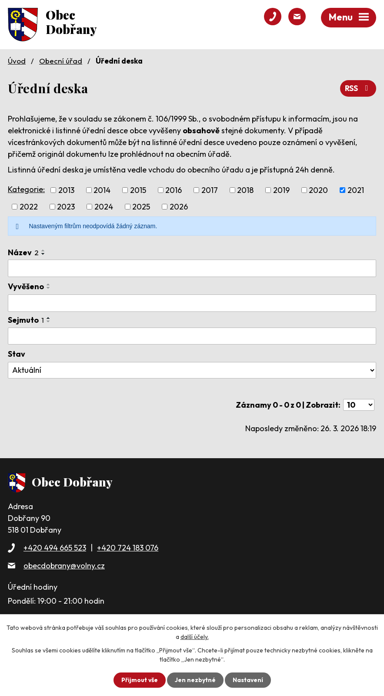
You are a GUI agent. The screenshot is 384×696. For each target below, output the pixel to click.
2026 (179, 207)
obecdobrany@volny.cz (64, 566)
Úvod (17, 60)
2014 (101, 190)
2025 (141, 207)
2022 (29, 207)
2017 (209, 190)
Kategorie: (26, 189)
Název (23, 252)
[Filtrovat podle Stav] (192, 370)
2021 (355, 190)
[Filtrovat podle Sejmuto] (192, 336)
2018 (245, 190)
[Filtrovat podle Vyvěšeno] (192, 303)
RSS (358, 88)
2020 (318, 190)
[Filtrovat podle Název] (192, 268)
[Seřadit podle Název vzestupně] (43, 250)
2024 (103, 207)
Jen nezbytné (195, 680)
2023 (66, 207)
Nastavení (248, 680)
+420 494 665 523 (54, 548)
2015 (138, 190)
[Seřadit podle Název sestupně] (43, 254)
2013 (66, 190)
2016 (173, 190)
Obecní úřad (60, 60)
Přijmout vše (139, 680)
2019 (281, 190)
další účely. (194, 637)
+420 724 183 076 (127, 548)
